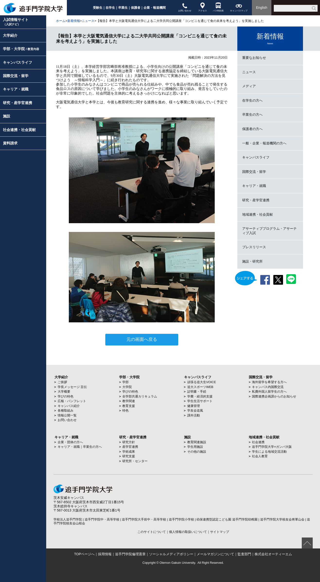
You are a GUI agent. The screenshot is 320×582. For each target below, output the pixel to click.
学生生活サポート (200, 401)
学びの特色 (65, 396)
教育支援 (128, 406)
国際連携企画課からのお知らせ (274, 396)
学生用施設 (195, 447)
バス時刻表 (218, 7)
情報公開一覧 (67, 415)
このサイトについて (151, 532)
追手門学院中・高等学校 (102, 519)
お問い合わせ (184, 7)
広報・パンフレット (72, 401)
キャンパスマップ (239, 7)
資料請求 (10, 143)
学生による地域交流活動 (269, 451)
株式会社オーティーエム (273, 554)
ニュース (88, 21)
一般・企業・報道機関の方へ (264, 143)
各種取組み (65, 410)
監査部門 (244, 554)
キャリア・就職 (15, 89)
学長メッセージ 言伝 (72, 387)
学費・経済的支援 (200, 396)
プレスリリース (254, 247)
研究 (122, 437)
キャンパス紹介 (69, 406)
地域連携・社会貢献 (257, 214)
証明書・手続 (196, 391)
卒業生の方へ (252, 114)
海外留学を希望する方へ (269, 382)
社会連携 (258, 442)
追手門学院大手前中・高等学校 (144, 519)
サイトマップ (219, 532)
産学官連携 (130, 447)
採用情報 (105, 554)
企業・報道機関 (154, 7)
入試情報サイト (15, 22)
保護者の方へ (252, 129)
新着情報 (73, 21)
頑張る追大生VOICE (201, 382)
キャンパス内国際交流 (268, 387)
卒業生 (123, 7)
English (261, 7)
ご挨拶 (62, 382)
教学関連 (128, 401)
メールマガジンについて (215, 554)
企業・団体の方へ (70, 442)
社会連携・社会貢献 (19, 130)
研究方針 (128, 442)
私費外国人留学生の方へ (269, 391)
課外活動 (193, 415)
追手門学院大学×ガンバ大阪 (272, 447)
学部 (125, 382)
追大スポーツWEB (200, 387)
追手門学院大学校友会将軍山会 (282, 519)
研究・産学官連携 (17, 103)
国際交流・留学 (15, 76)
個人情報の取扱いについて (188, 532)
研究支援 (128, 456)
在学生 (110, 7)
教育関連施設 (196, 442)
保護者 (135, 7)
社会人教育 (260, 456)
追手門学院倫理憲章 (130, 554)
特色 (125, 410)
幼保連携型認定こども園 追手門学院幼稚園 (227, 519)
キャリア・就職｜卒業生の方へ (80, 447)
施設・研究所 (252, 261)
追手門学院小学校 (181, 519)
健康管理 (193, 406)
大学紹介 (10, 35)
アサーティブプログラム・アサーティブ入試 (269, 231)
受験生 (97, 7)
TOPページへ (84, 554)
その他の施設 (196, 451)
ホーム (60, 21)
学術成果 (128, 451)
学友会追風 (195, 410)
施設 (6, 116)
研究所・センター (135, 461)
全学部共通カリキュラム (139, 396)
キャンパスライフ (17, 62)
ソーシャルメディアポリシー (171, 554)
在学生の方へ (252, 100)
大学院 (127, 387)
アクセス (202, 7)
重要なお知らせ (254, 58)
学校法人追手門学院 (67, 519)
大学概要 (64, 391)
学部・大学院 (21, 49)
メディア (249, 86)
